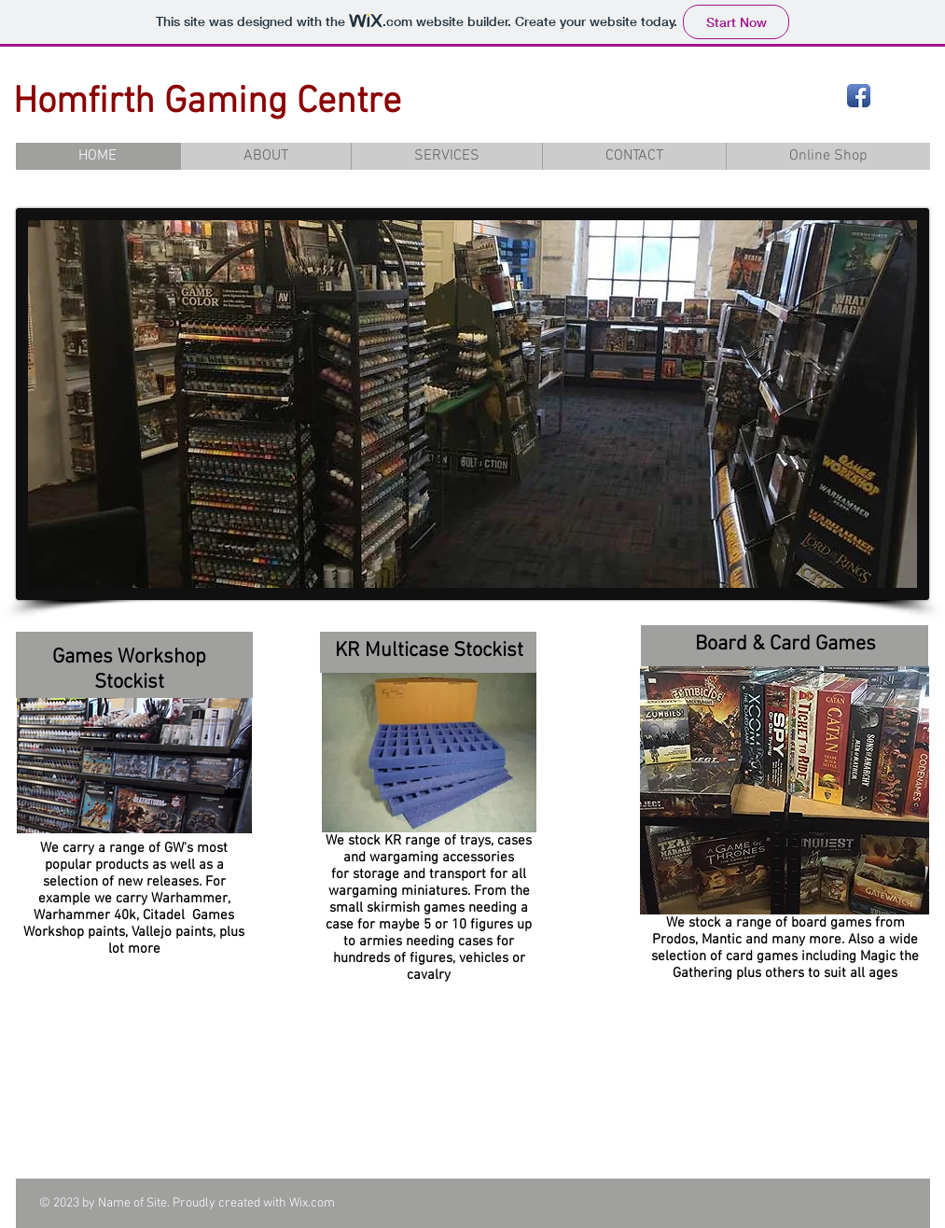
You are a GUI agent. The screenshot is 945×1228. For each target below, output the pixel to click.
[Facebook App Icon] (858, 95)
